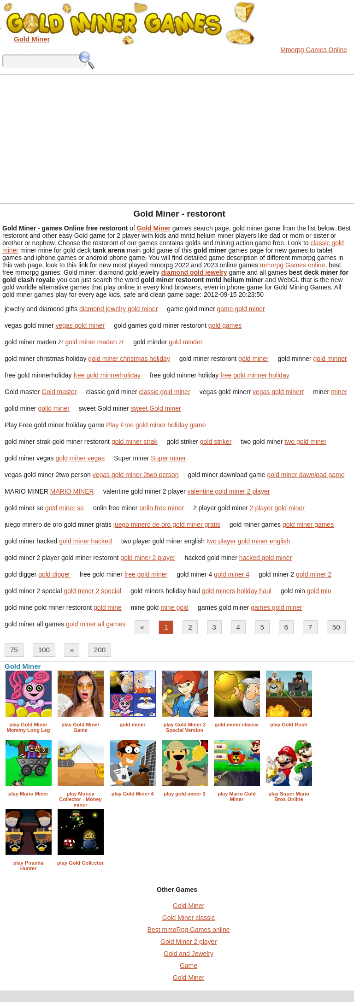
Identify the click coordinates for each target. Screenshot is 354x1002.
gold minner (330, 358)
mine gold (174, 607)
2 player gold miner (277, 508)
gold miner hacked (85, 541)
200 (100, 650)
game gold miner (241, 308)
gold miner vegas (80, 458)
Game (188, 965)
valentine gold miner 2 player (229, 491)
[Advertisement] (177, 138)
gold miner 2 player (147, 557)
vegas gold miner (80, 325)
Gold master (59, 391)
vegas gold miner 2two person (136, 474)
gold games (225, 325)
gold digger (54, 574)
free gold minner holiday (254, 375)
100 (44, 650)
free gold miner (145, 574)
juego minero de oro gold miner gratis (166, 524)
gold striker (215, 441)
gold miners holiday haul (236, 591)
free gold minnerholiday (107, 375)
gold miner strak (135, 441)
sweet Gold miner (156, 408)
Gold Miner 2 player (188, 941)
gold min (319, 591)
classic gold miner (164, 391)
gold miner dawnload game (305, 474)
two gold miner (305, 441)
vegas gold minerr (278, 391)
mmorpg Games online (292, 265)
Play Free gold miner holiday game (156, 425)
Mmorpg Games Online (313, 49)
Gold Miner (188, 905)
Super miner (168, 458)
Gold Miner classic (188, 917)
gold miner (253, 358)
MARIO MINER (72, 491)
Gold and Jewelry (188, 953)
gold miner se (64, 508)
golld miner (53, 408)
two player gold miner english (248, 541)
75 (14, 650)
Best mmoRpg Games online (189, 929)
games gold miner (276, 607)
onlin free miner (161, 508)
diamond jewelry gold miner (118, 308)
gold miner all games (95, 624)
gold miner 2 (313, 574)
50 (336, 627)
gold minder (185, 342)
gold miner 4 (231, 574)
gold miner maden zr (94, 342)
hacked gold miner (265, 557)
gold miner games (308, 524)
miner (339, 391)
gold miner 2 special (92, 591)
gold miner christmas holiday (129, 358)
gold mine (108, 607)
